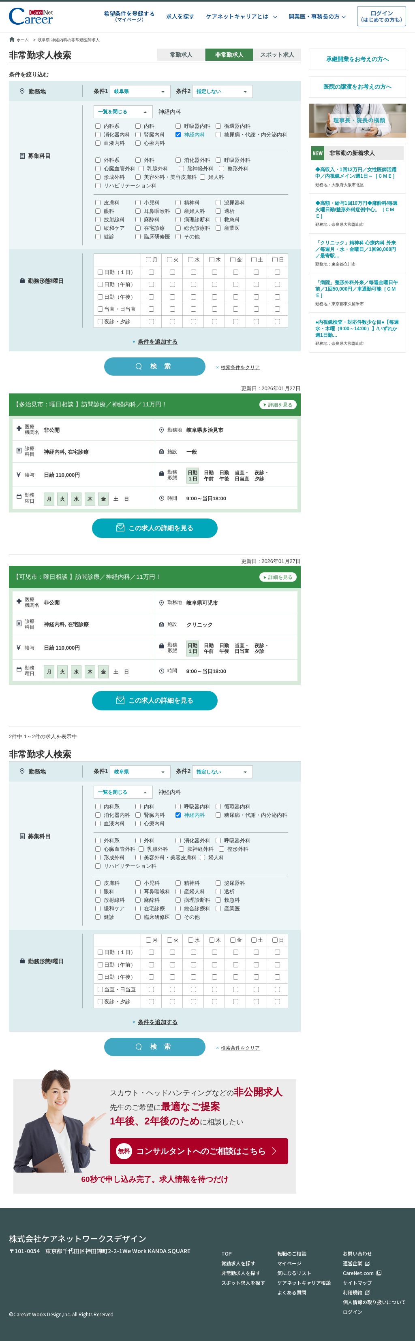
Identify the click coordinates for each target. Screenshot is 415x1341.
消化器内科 (117, 135)
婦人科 (216, 177)
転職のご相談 (291, 1253)
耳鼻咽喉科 (157, 211)
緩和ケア (114, 228)
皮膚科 (112, 203)
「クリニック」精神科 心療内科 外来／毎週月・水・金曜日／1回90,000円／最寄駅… (355, 249)
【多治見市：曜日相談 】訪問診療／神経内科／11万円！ (90, 404)
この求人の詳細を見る (154, 527)
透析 (229, 211)
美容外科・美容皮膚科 (170, 177)
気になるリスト (294, 1272)
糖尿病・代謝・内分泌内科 (255, 135)
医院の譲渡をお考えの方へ (357, 86)
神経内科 (194, 135)
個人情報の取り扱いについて (374, 1301)
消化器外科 (197, 160)
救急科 (232, 220)
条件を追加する (155, 341)
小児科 (152, 203)
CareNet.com (358, 1272)
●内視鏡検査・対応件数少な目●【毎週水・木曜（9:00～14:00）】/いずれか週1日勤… (357, 328)
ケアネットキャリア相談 (304, 1282)
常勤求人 (181, 54)
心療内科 (154, 143)
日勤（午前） (117, 284)
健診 (109, 237)
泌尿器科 (234, 203)
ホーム (19, 40)
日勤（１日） (117, 272)
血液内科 (114, 143)
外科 (149, 160)
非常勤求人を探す (240, 1272)
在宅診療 (154, 228)
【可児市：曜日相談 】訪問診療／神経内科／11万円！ (87, 576)
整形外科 (237, 169)
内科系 (112, 126)
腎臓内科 (154, 135)
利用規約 (352, 1292)
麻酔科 (152, 220)
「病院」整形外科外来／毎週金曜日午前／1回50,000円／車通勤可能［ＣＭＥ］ (356, 289)
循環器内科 (237, 126)
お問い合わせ (357, 1253)
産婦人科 (194, 211)
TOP (226, 1253)
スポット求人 (277, 54)
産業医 (232, 228)
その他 (192, 237)
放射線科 (114, 220)
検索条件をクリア (240, 367)
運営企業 (352, 1263)
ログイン (352, 1311)
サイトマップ (357, 1282)
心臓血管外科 (119, 169)
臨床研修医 (157, 237)
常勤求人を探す (238, 1263)
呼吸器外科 (237, 160)
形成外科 (114, 177)
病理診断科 (197, 220)
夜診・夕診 (114, 322)
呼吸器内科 (197, 126)
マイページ (289, 1263)
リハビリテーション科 (130, 186)
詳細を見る (278, 405)
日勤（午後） (117, 297)
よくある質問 (291, 1292)
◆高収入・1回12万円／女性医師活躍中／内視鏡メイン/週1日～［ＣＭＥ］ (356, 173)
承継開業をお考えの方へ (357, 59)
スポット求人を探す (243, 1282)
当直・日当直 (117, 309)
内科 (149, 126)
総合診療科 (197, 228)
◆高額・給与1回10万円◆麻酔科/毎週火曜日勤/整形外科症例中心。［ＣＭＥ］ (356, 209)
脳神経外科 (200, 169)
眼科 (109, 211)
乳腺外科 (157, 169)
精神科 (192, 203)
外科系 (112, 160)
